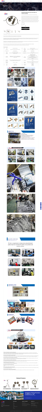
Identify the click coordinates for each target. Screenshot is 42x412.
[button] (19, 20)
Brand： (22, 24)
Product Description (5, 34)
